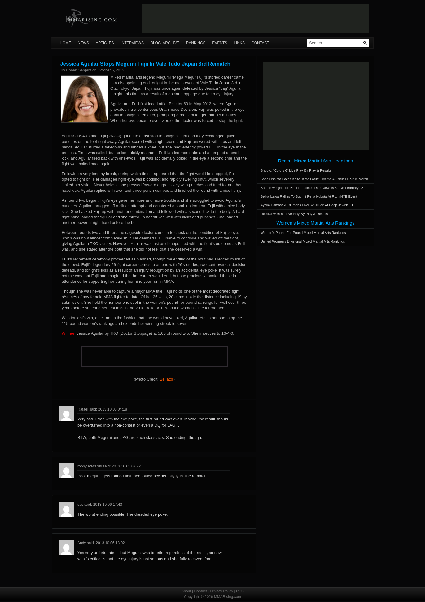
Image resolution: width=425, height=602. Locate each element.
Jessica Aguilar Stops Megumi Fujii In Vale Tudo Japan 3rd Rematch (145, 64)
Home (65, 43)
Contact (260, 43)
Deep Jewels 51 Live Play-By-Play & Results (294, 214)
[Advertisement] (256, 19)
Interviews (131, 43)
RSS (240, 591)
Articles (105, 43)
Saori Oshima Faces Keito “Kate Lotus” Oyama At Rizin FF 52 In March (314, 179)
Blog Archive (165, 43)
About (186, 591)
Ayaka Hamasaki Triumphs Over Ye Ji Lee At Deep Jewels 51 (307, 205)
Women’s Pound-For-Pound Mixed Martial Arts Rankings (303, 232)
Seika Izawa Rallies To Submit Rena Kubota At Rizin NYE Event (309, 196)
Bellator (166, 379)
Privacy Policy (221, 591)
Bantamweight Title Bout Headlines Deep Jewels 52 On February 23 (312, 188)
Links (239, 43)
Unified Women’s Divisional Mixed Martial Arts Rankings (303, 241)
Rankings (196, 43)
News (83, 43)
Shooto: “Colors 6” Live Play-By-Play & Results (296, 170)
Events (219, 43)
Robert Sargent (78, 70)
